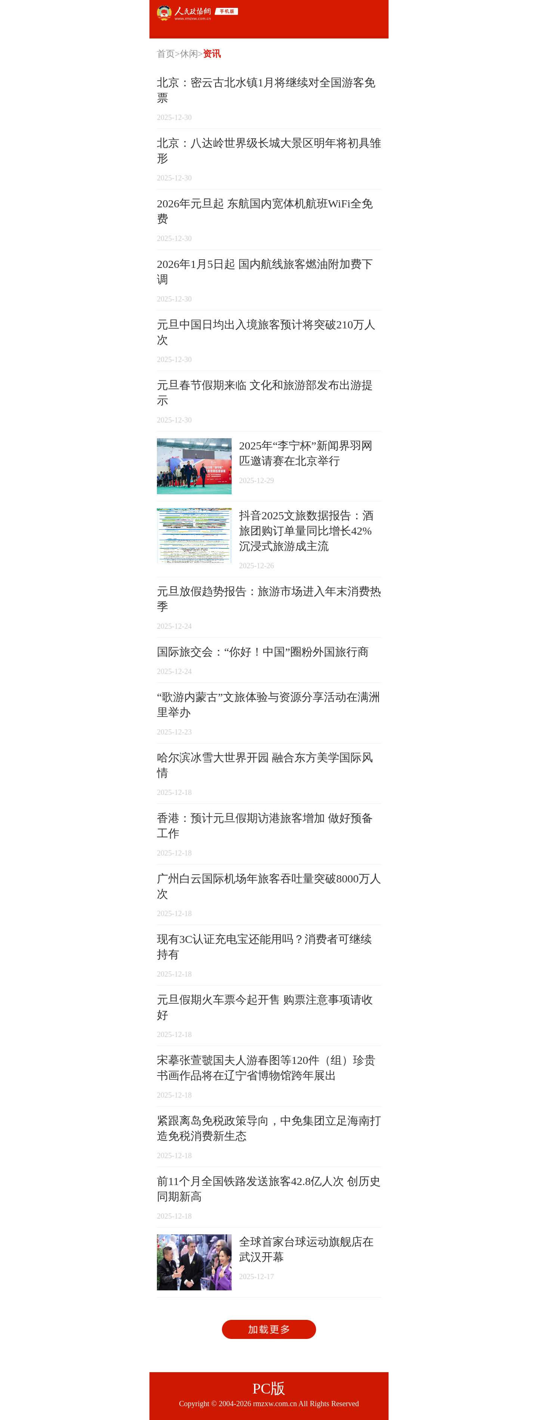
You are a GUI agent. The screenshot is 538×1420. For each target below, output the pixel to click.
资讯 (212, 54)
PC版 (269, 1388)
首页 (166, 54)
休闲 (189, 54)
